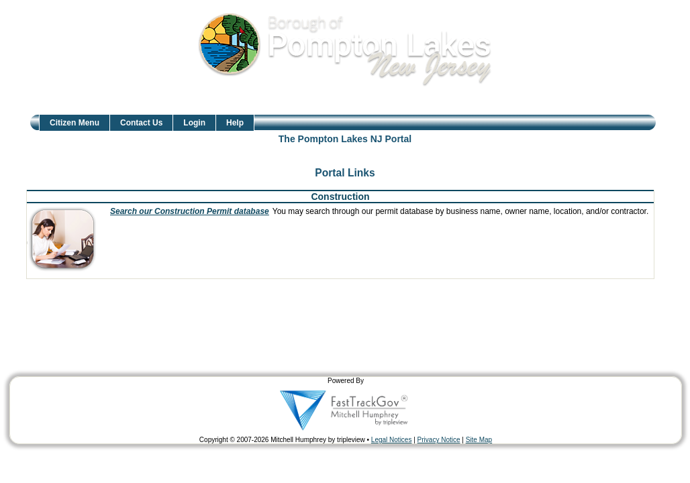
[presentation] (67, 239)
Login (194, 122)
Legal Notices (391, 439)
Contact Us (141, 122)
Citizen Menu (74, 122)
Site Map (479, 439)
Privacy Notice (438, 439)
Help (235, 122)
